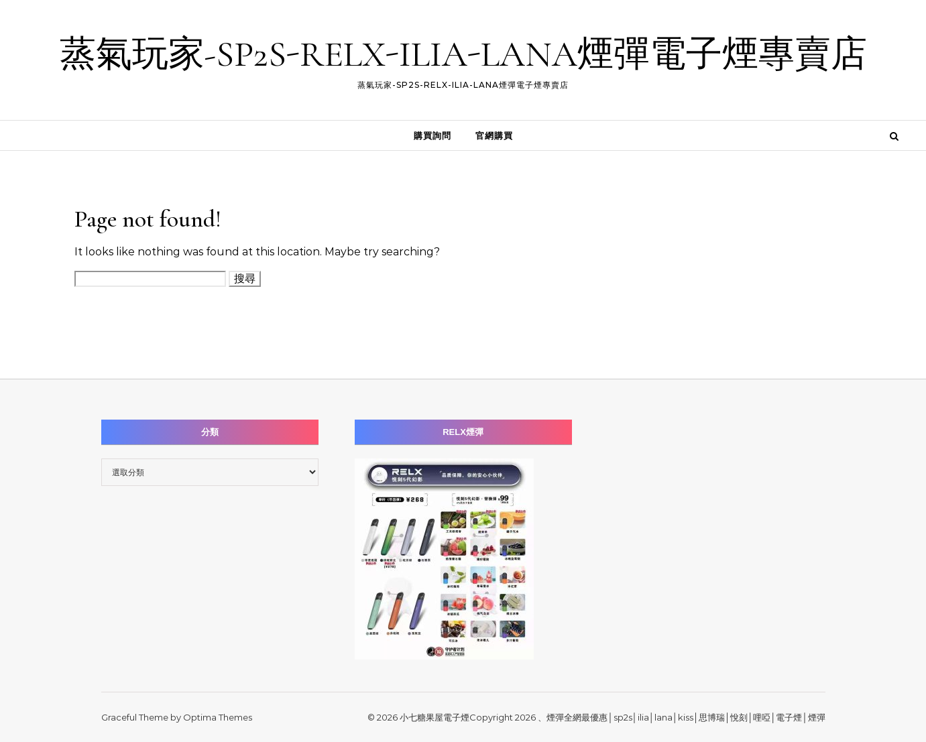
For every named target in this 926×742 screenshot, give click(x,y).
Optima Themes (217, 717)
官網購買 (494, 135)
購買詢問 (432, 135)
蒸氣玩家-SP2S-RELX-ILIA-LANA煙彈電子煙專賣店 (463, 54)
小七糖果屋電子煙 (434, 717)
